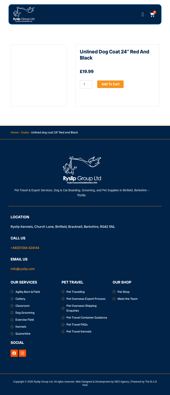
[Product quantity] (86, 84)
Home (15, 132)
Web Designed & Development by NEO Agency (102, 381)
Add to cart (110, 84)
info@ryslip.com (23, 269)
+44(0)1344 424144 (25, 248)
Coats (25, 132)
